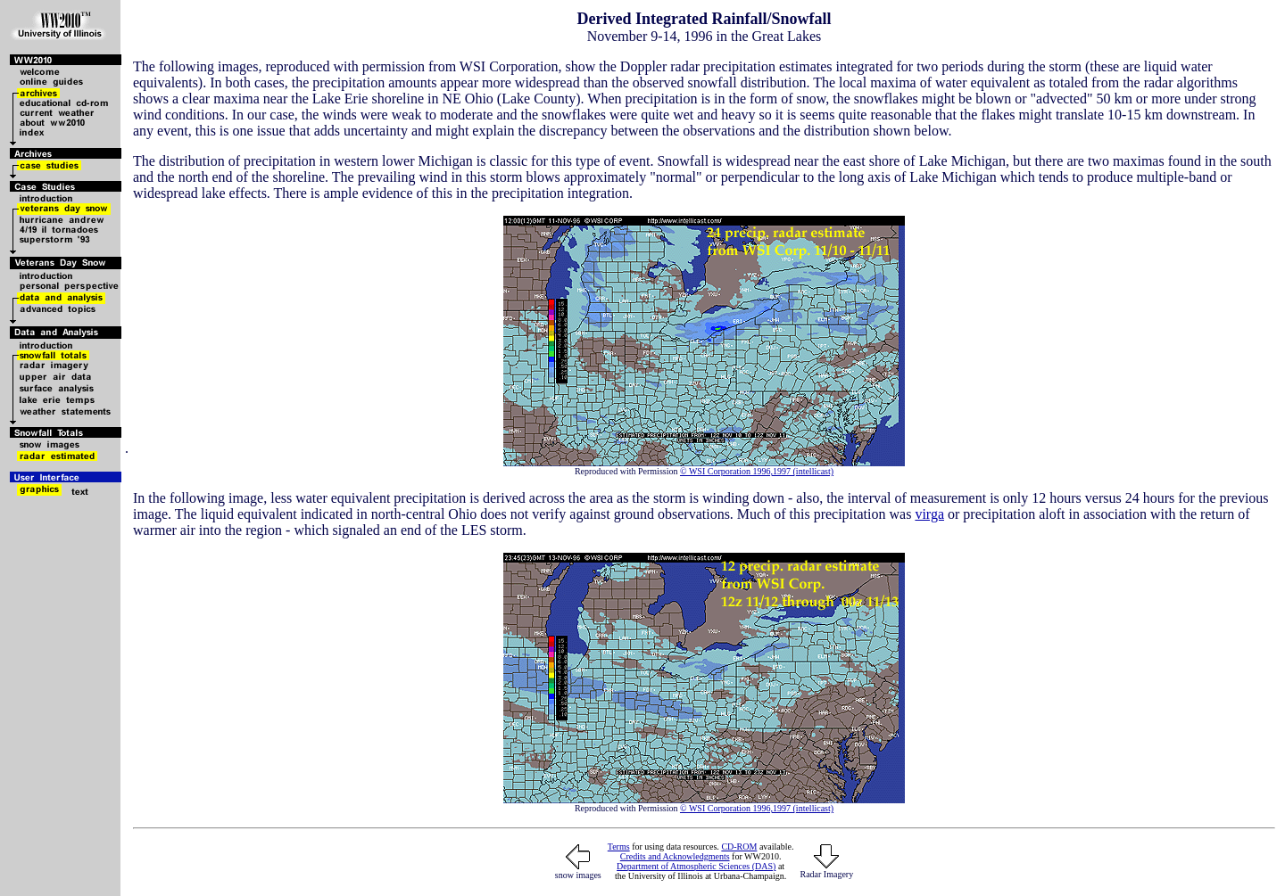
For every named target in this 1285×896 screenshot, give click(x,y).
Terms (619, 846)
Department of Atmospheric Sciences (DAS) (696, 866)
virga (929, 514)
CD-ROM (739, 846)
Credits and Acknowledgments (675, 856)
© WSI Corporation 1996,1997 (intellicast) (756, 471)
